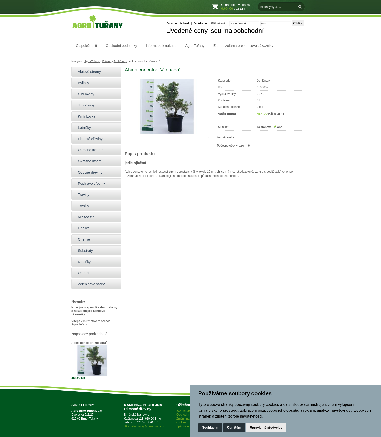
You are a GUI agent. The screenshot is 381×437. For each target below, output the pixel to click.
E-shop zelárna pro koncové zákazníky (243, 46)
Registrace (200, 23)
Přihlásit (298, 23)
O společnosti (86, 46)
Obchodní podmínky (121, 46)
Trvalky (81, 206)
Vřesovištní (84, 217)
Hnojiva (82, 228)
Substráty (83, 251)
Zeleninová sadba (90, 284)
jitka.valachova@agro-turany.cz (144, 426)
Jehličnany (120, 61)
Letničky (82, 128)
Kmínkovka (84, 116)
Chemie (82, 239)
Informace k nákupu (161, 46)
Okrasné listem (87, 161)
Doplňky (82, 262)
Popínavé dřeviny (89, 183)
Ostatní (81, 273)
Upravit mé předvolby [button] (266, 427)
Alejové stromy (87, 72)
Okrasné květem (89, 150)
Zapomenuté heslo (178, 23)
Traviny (81, 195)
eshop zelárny (107, 307)
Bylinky (81, 83)
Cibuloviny (84, 94)
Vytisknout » (225, 137)
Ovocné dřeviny (88, 172)
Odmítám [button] (234, 427)
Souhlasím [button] (210, 427)
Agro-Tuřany (194, 46)
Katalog (107, 61)
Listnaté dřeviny (88, 139)
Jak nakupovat (185, 410)
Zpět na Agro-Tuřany (189, 426)
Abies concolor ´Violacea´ (89, 343)
